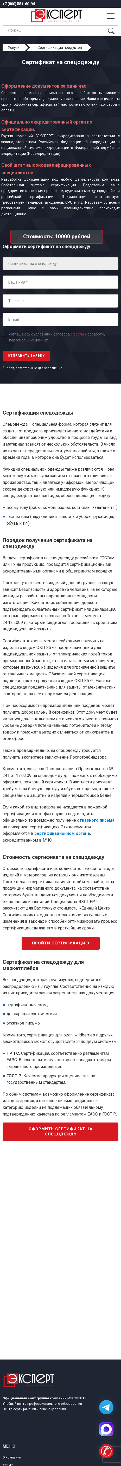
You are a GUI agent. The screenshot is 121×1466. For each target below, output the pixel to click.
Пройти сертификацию (60, 943)
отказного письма (95, 820)
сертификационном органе (62, 833)
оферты (77, 334)
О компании (12, 1457)
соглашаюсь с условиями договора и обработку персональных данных (57, 337)
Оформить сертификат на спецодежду (61, 1131)
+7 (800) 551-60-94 (19, 4)
